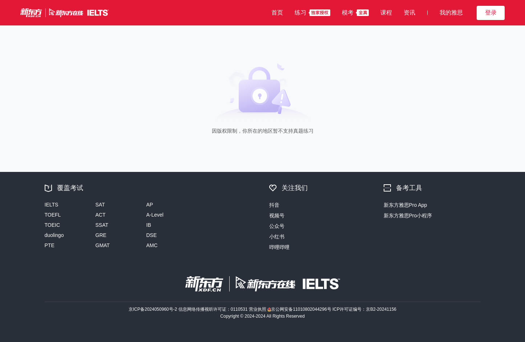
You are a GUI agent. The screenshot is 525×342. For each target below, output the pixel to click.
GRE (101, 235)
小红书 (276, 237)
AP (149, 205)
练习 (300, 12)
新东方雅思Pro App (405, 205)
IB (148, 225)
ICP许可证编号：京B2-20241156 (364, 309)
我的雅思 (451, 12)
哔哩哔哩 (279, 247)
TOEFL (53, 215)
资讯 (409, 12)
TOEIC (52, 225)
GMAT (103, 245)
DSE (151, 235)
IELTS (51, 205)
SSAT (102, 225)
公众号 (276, 226)
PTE (49, 245)
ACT (101, 215)
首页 (277, 12)
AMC (152, 245)
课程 (386, 12)
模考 (348, 12)
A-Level (154, 215)
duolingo (54, 235)
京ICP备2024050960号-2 (153, 309)
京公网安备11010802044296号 (299, 309)
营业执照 (258, 309)
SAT (100, 205)
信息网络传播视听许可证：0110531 (213, 309)
